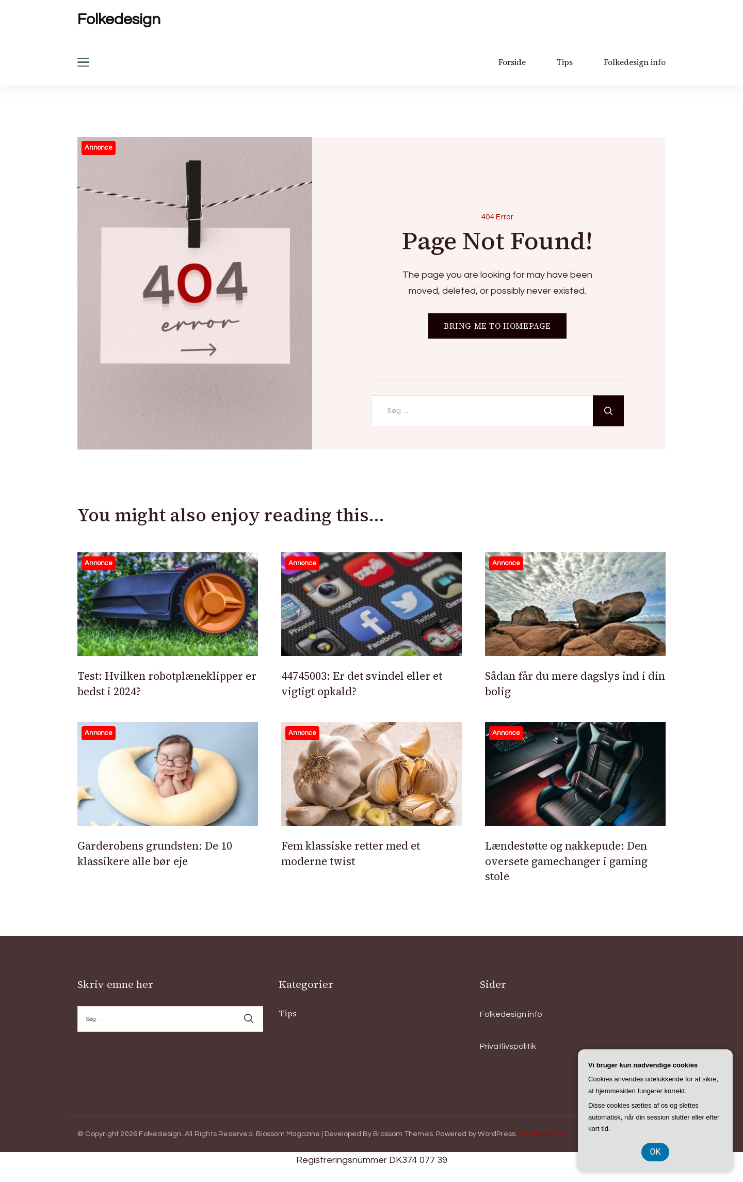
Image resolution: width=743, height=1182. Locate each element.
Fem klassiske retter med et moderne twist (350, 853)
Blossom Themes (403, 1134)
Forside (512, 62)
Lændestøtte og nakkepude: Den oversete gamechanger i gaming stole (566, 861)
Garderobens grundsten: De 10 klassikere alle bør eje (154, 853)
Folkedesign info (635, 62)
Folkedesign (118, 19)
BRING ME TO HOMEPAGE (497, 326)
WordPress (496, 1134)
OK (655, 1152)
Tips (565, 62)
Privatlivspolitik (508, 1046)
